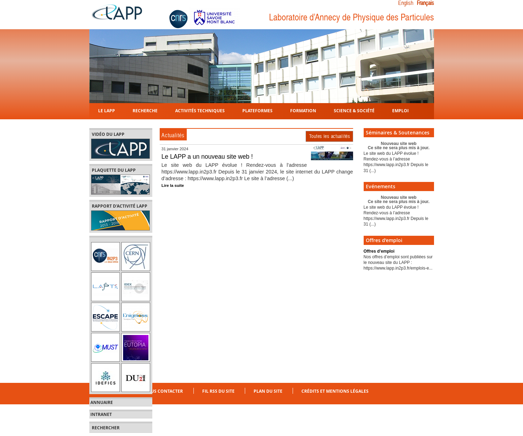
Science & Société (354, 110)
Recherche (145, 110)
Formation (303, 110)
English (405, 3)
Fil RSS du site (218, 391)
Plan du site (268, 391)
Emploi (400, 110)
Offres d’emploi (379, 251)
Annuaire (101, 402)
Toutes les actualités (329, 136)
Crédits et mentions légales (335, 391)
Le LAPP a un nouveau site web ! (207, 156)
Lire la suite (172, 185)
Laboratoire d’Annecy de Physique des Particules (351, 17)
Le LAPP (106, 110)
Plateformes (257, 110)
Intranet (101, 414)
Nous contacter (163, 391)
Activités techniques (200, 110)
